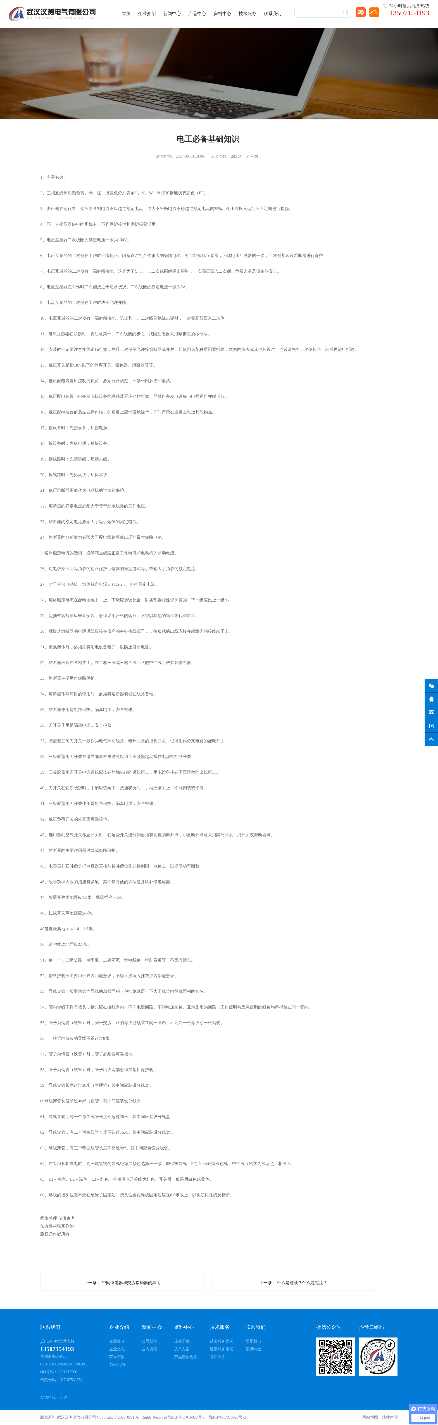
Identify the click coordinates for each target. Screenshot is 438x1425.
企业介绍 (147, 13)
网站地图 (370, 1417)
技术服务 (247, 13)
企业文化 (117, 1349)
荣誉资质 (117, 1357)
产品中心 (197, 13)
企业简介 (117, 1341)
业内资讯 (149, 1349)
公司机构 (117, 1365)
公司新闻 (149, 1341)
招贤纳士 (253, 1349)
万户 (64, 1397)
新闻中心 (172, 13)
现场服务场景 (221, 1349)
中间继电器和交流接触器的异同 (131, 1282)
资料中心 (222, 13)
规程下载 (182, 1341)
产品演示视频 (185, 1357)
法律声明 (390, 1417)
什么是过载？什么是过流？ (302, 1282)
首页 (126, 13)
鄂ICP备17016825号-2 (227, 1417)
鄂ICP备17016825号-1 (186, 1417)
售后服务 (217, 1357)
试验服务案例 (221, 1341)
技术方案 (182, 1349)
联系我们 (273, 13)
